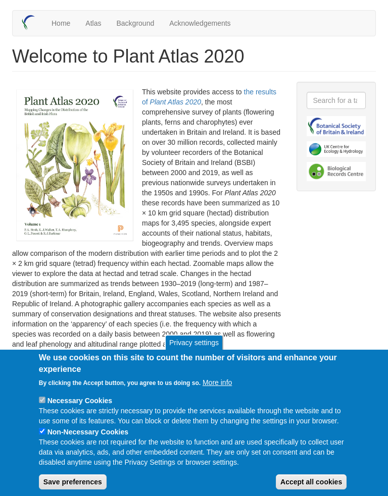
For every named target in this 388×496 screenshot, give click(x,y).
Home (61, 23)
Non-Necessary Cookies (87, 445)
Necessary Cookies (79, 414)
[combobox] (336, 100)
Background (135, 23)
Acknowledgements (199, 23)
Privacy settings (194, 356)
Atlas (93, 23)
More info (217, 396)
